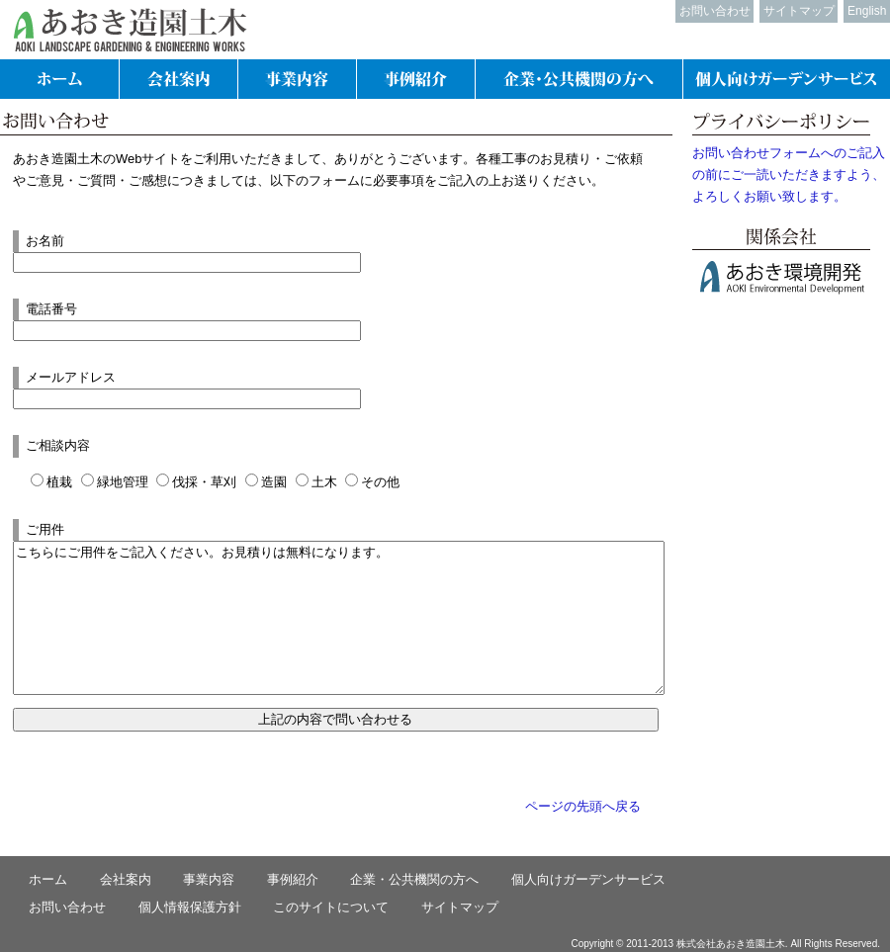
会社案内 (125, 879)
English (866, 11)
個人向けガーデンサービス (588, 879)
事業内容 (208, 879)
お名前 (45, 240)
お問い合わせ (715, 11)
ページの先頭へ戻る (583, 806)
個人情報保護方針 (189, 907)
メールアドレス (71, 377)
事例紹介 (292, 879)
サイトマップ (799, 11)
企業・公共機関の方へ (414, 879)
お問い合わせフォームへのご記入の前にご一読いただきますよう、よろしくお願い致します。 (788, 174)
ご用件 (45, 529)
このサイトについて (331, 907)
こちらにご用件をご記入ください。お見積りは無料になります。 (339, 618)
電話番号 (51, 309)
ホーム (48, 879)
